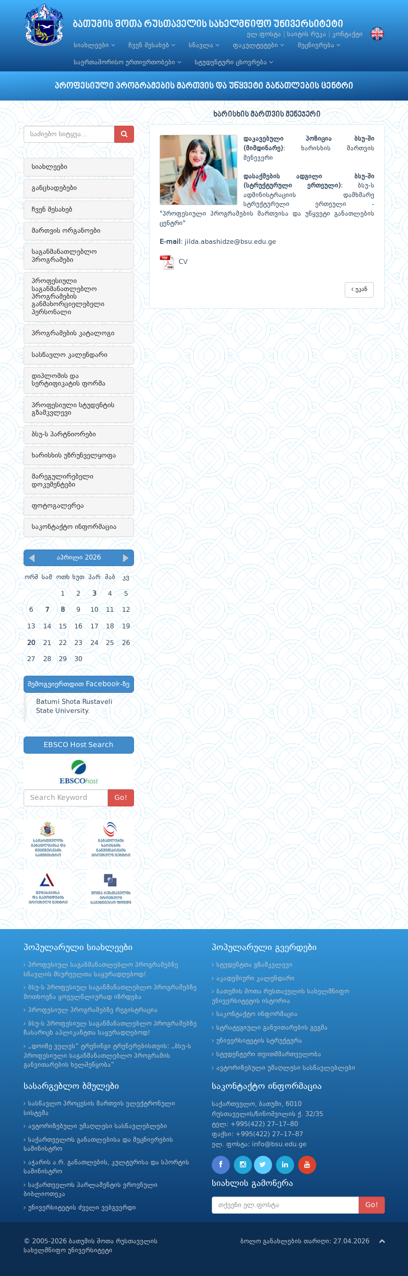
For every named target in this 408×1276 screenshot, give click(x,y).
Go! (120, 797)
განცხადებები (54, 188)
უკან (359, 289)
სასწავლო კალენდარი (69, 354)
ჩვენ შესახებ (151, 45)
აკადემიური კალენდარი (255, 978)
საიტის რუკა (306, 34)
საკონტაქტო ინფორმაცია (74, 526)
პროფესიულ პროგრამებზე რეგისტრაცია (93, 1010)
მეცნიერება (319, 45)
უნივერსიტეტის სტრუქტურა (259, 1041)
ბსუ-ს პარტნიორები (64, 434)
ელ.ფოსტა (264, 34)
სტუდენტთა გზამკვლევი (254, 965)
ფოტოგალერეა (58, 505)
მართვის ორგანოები (66, 230)
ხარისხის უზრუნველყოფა (74, 455)
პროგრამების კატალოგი (73, 333)
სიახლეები (94, 45)
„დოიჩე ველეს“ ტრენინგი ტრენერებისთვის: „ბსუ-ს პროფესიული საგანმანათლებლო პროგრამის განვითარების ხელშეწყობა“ (107, 1055)
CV (174, 262)
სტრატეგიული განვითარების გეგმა (272, 1028)
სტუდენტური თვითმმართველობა (268, 1054)
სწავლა (204, 45)
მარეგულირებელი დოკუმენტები (62, 480)
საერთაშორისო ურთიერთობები (127, 62)
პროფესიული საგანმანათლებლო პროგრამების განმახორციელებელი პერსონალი (68, 297)
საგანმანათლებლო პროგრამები (64, 255)
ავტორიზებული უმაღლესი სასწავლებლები (285, 1068)
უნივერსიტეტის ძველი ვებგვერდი (82, 1208)
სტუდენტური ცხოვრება (234, 62)
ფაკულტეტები (258, 45)
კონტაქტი (347, 34)
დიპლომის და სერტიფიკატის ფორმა (68, 380)
